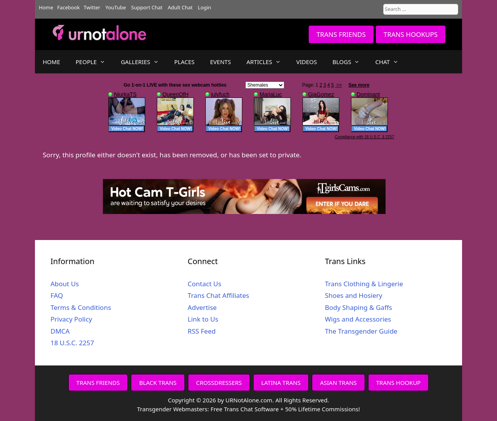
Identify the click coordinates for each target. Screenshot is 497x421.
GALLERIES (144, 61)
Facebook (68, 7)
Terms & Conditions (80, 307)
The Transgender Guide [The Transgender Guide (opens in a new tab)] (361, 331)
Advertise (202, 307)
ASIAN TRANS (338, 382)
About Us (64, 283)
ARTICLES (267, 61)
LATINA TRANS (281, 382)
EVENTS (220, 62)
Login (204, 7)
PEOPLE (94, 61)
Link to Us (203, 319)
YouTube (116, 7)
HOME (51, 62)
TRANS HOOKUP (398, 382)
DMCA (60, 331)
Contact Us (204, 283)
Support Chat (147, 7)
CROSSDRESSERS (219, 382)
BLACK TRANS (157, 382)
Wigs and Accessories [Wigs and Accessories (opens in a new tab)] (358, 319)
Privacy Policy (71, 319)
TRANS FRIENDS (341, 34)
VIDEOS (306, 62)
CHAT (390, 61)
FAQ (56, 295)
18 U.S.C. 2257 (72, 342)
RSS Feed (201, 331)
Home (46, 7)
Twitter (92, 7)
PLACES (184, 62)
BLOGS (349, 61)
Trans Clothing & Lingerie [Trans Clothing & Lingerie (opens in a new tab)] (364, 283)
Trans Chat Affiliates (218, 295)
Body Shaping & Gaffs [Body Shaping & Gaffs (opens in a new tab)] (358, 307)
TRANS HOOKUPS (411, 34)
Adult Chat (180, 7)
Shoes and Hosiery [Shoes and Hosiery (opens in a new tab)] (353, 295)
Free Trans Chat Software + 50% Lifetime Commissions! (285, 409)
